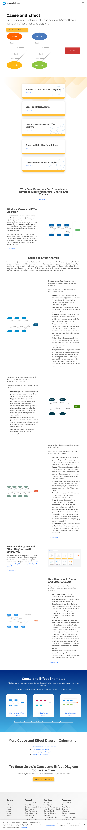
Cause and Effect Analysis (38, 106)
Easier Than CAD (30, 803)
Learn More (43, 199)
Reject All (62, 825)
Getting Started (67, 803)
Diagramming (48, 819)
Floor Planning (48, 803)
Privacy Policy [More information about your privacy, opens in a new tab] (24, 827)
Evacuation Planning (50, 817)
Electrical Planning (50, 813)
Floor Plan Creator (31, 811)
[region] (43, 825)
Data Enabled (29, 809)
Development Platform (69, 817)
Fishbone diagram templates (42, 752)
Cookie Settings (50, 825)
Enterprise (10, 805)
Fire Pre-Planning (49, 811)
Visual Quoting (48, 805)
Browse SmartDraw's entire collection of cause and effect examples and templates (43, 722)
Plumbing (47, 815)
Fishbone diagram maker (41, 749)
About (8, 811)
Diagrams (65, 809)
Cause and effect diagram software (44, 747)
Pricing (8, 807)
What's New (66, 811)
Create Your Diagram (17, 30)
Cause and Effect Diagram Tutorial (42, 145)
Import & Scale (30, 805)
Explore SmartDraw (68, 813)
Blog (63, 815)
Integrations (29, 817)
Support (9, 809)
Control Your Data (31, 819)
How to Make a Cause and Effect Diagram (41, 125)
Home (8, 803)
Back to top (62, 537)
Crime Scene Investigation (52, 809)
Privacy (8, 813)
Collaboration (29, 815)
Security (9, 815)
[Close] (84, 825)
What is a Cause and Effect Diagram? (43, 89)
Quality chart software (40, 754)
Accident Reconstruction (52, 807)
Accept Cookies (75, 825)
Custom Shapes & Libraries (34, 807)
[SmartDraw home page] (11, 3)
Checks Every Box (31, 813)
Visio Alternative (67, 819)
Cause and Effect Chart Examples (42, 162)
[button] (83, 3)
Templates (65, 805)
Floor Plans (66, 807)
